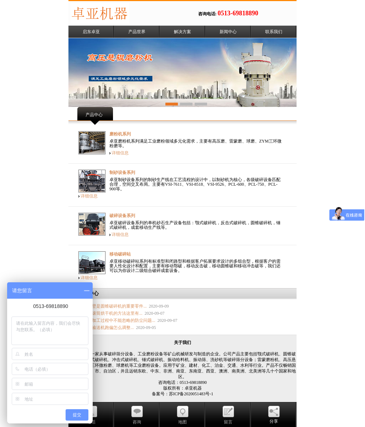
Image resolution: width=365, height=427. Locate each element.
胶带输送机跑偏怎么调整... (108, 327)
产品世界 (136, 31)
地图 (182, 422)
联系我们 (273, 31)
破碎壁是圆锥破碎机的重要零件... (114, 306)
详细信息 (120, 152)
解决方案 (182, 31)
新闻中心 (228, 31)
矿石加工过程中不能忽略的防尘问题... (119, 320)
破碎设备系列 (122, 215)
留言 (228, 422)
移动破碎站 (120, 254)
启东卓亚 (91, 31)
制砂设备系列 (122, 172)
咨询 (137, 422)
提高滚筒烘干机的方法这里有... (112, 313)
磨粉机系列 (120, 134)
